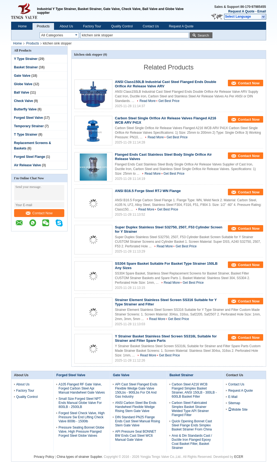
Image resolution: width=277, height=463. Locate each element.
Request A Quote (241, 11)
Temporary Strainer (29, 126)
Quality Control (122, 26)
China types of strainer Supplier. (80, 457)
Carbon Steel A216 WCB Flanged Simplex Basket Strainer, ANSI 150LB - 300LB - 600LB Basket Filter (194, 390)
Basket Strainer (26, 67)
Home (22, 26)
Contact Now (39, 213)
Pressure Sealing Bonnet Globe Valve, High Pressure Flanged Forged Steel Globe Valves (81, 432)
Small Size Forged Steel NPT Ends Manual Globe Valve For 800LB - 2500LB (80, 403)
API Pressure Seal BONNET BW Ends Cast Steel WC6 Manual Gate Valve (135, 436)
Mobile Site (237, 409)
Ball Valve (21, 92)
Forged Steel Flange (29, 157)
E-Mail (232, 397)
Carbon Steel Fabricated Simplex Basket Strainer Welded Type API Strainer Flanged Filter (190, 409)
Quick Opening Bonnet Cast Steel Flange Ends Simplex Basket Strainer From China (192, 425)
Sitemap (234, 403)
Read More (147, 101)
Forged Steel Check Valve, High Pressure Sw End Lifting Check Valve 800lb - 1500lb (82, 417)
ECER (238, 457)
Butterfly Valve (25, 109)
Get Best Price (168, 101)
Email (261, 11)
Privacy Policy (44, 457)
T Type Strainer (25, 134)
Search (203, 35)
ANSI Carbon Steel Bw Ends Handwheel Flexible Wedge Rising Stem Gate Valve (135, 407)
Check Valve (23, 101)
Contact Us (151, 26)
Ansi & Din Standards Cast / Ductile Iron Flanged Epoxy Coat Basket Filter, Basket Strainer (192, 442)
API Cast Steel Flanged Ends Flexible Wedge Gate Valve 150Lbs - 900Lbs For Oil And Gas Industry (136, 390)
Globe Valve (23, 84)
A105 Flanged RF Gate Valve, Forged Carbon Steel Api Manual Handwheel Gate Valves (82, 388)
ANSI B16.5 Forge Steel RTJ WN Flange (148, 191)
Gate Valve (22, 76)
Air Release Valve (27, 165)
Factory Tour (92, 26)
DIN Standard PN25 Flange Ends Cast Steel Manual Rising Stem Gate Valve (137, 421)
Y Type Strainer (26, 59)
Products (43, 26)
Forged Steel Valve (28, 118)
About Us (66, 26)
